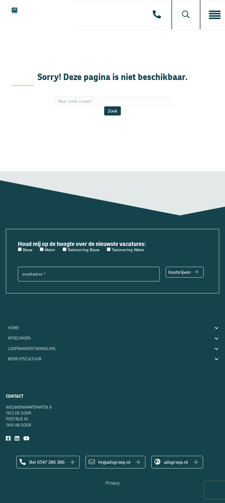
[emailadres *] (89, 274)
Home (13, 328)
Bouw (25, 249)
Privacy (113, 483)
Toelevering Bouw (81, 249)
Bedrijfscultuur (25, 359)
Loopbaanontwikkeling (32, 348)
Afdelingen (19, 338)
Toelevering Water (126, 249)
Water (47, 249)
